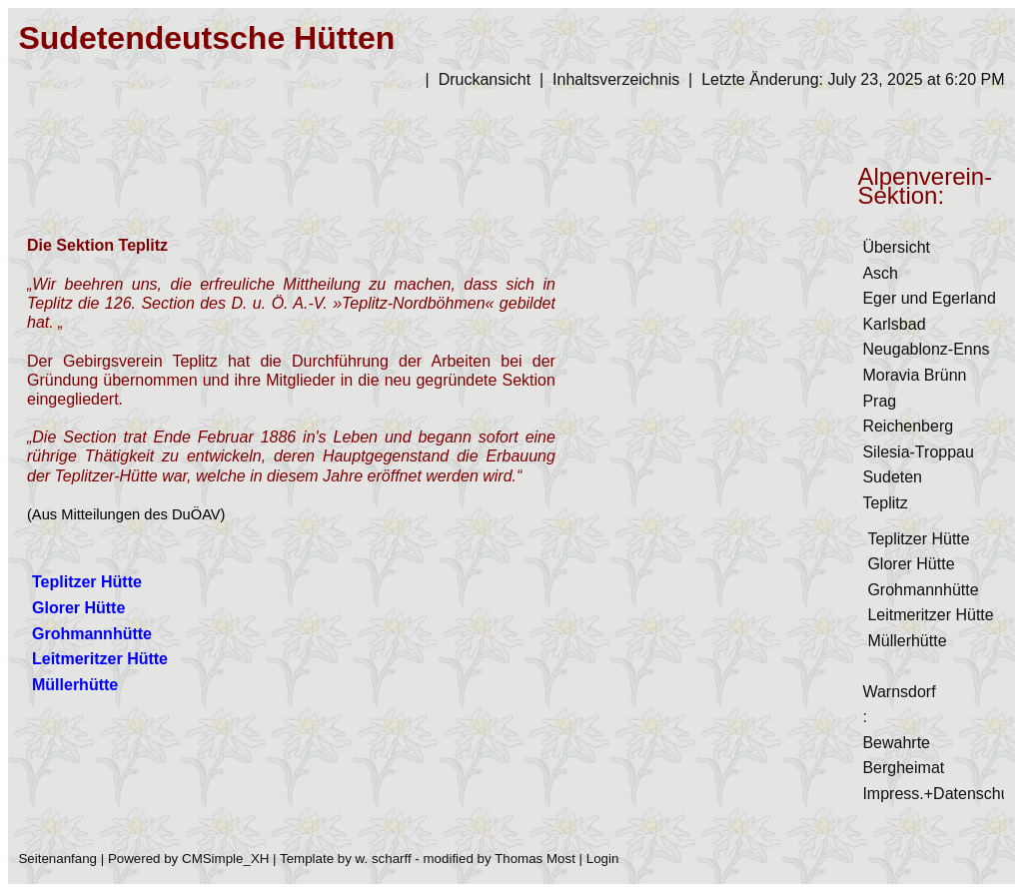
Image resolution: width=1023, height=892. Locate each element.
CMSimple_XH (225, 858)
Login (602, 858)
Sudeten (892, 476)
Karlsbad (893, 324)
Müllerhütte (906, 640)
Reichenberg (907, 426)
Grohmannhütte (922, 589)
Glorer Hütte (910, 563)
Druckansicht (484, 79)
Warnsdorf (898, 691)
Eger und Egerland (928, 298)
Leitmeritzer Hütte (930, 614)
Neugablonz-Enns (925, 349)
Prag (879, 401)
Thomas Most (535, 858)
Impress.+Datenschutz (942, 793)
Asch (880, 273)
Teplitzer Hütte (918, 538)
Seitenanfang (57, 858)
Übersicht (896, 247)
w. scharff (384, 858)
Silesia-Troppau (917, 452)
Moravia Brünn (914, 375)
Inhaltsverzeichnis (615, 79)
